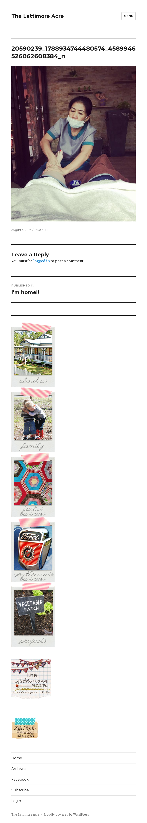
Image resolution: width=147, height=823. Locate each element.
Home (16, 758)
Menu (128, 16)
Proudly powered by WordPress (66, 814)
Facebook (20, 779)
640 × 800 (42, 229)
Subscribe (20, 790)
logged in (41, 261)
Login (16, 801)
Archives (18, 769)
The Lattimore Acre (37, 16)
